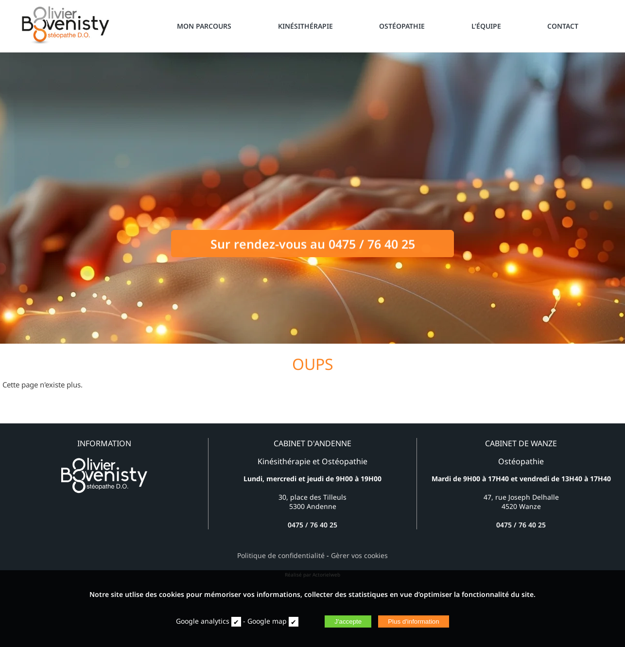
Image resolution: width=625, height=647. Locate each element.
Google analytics (202, 621)
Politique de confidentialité (281, 555)
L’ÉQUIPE (486, 26)
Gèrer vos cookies (359, 555)
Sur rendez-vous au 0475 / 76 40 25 (312, 248)
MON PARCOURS (204, 26)
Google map (267, 621)
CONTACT (562, 26)
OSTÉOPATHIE (402, 26)
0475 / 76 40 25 (312, 524)
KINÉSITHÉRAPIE (305, 26)
